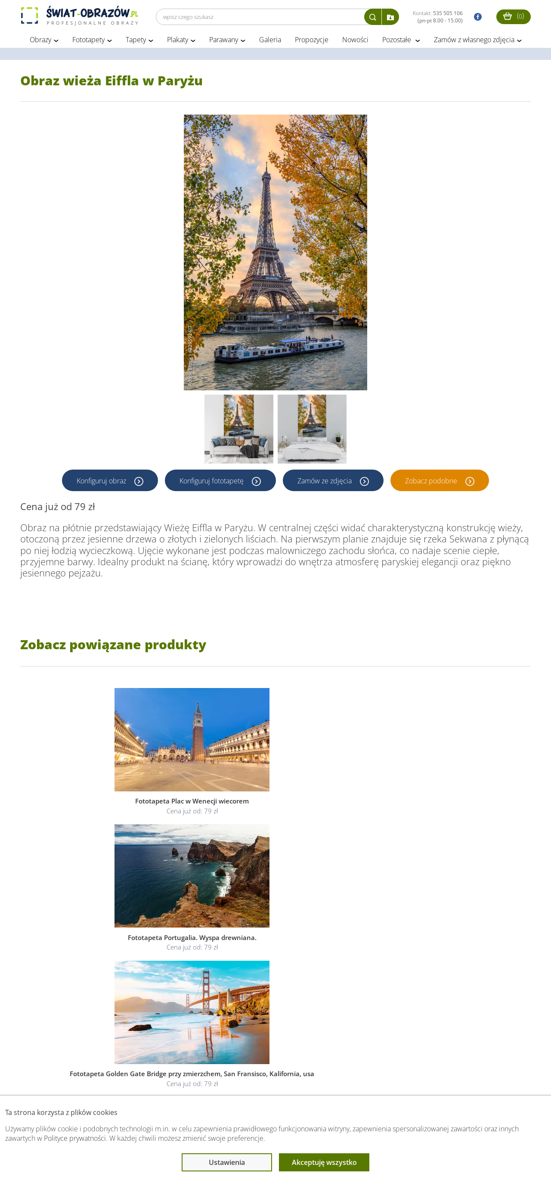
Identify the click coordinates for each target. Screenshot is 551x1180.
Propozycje (311, 42)
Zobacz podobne (433, 483)
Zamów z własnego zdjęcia (474, 42)
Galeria (270, 42)
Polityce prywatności (75, 1138)
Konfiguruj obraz (101, 483)
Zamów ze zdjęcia (326, 483)
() (513, 16)
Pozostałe (397, 42)
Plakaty (177, 42)
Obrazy (40, 42)
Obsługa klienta (49, 1078)
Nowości (355, 42)
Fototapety (88, 42)
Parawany (223, 42)
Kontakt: (438, 16)
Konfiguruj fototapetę (212, 483)
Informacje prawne (138, 1078)
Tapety (136, 42)
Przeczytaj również (231, 1078)
